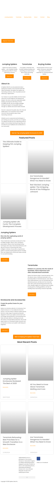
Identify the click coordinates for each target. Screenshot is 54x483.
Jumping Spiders (8, 17)
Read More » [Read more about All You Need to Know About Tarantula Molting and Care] (33, 394)
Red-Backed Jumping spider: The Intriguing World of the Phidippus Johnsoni (40, 188)
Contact (42, 17)
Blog (48, 17)
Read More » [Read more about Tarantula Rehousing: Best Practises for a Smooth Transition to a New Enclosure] (6, 449)
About (35, 17)
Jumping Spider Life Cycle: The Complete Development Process (13, 226)
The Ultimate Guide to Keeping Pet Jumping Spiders (11, 146)
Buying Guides (27, 17)
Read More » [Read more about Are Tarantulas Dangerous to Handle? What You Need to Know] (33, 446)
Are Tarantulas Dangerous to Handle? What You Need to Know (40, 180)
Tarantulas (18, 17)
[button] (27, 477)
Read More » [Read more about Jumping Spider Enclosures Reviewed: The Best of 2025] (6, 388)
